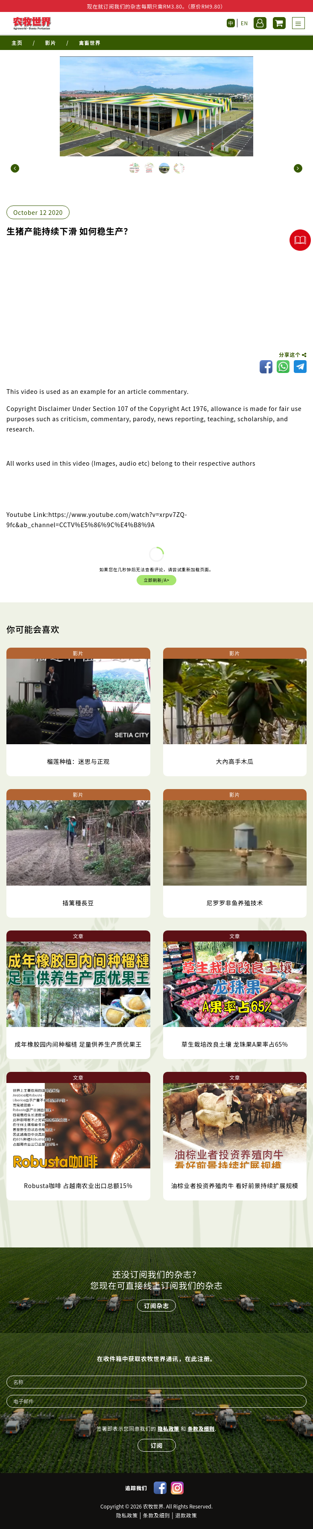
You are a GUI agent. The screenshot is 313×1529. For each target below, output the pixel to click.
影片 (50, 42)
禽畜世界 (90, 42)
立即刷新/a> (156, 580)
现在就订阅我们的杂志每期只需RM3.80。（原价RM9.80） (156, 6)
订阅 (157, 1445)
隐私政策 (168, 1428)
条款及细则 (201, 1428)
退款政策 (186, 1515)
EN (244, 22)
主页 (17, 42)
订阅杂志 (156, 1305)
